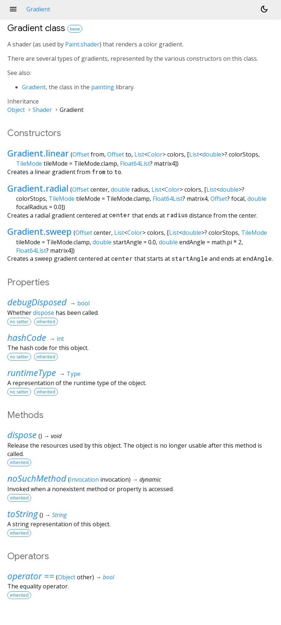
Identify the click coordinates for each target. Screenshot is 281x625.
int (60, 339)
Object (16, 110)
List (139, 154)
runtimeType (31, 372)
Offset (80, 154)
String (59, 515)
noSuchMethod (36, 478)
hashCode (26, 337)
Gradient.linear (38, 153)
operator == (30, 576)
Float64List (135, 163)
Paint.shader (82, 44)
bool (83, 303)
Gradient (34, 87)
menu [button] (13, 9)
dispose (43, 313)
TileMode (29, 163)
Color (154, 154)
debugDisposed (37, 302)
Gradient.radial (37, 188)
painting (102, 87)
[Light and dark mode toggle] (264, 9)
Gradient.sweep (39, 231)
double (211, 154)
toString (22, 514)
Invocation (84, 479)
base (75, 28)
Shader (42, 110)
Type (73, 374)
